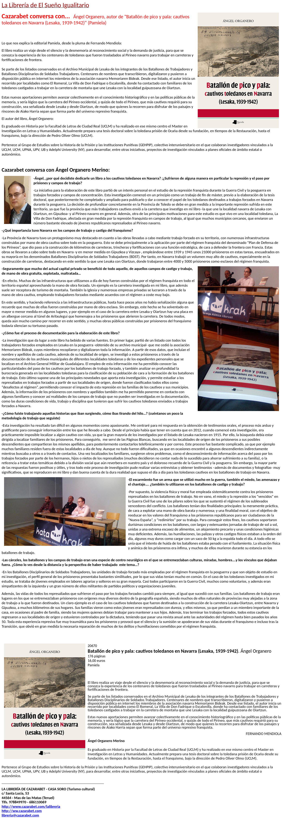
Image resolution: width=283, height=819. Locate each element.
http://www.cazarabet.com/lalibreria (31, 806)
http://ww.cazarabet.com (22, 810)
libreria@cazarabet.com (20, 815)
